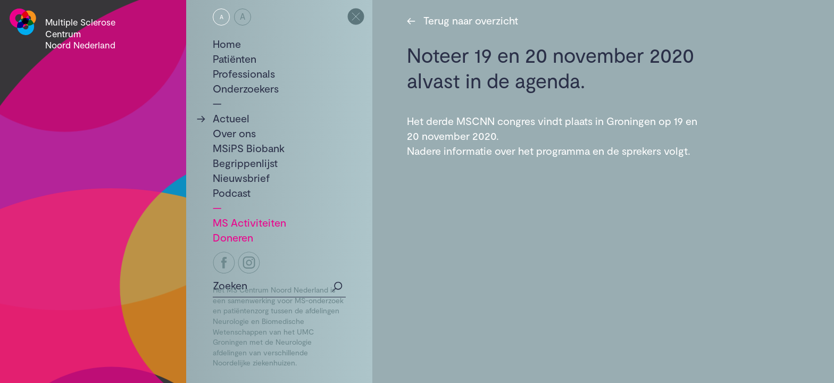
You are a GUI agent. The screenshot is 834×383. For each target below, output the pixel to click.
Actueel (231, 118)
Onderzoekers (246, 88)
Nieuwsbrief (241, 177)
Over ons (234, 133)
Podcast (232, 192)
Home (227, 43)
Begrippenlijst (245, 162)
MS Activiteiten (249, 222)
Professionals (244, 73)
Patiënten (234, 58)
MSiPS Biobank (249, 147)
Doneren (233, 237)
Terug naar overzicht (462, 20)
